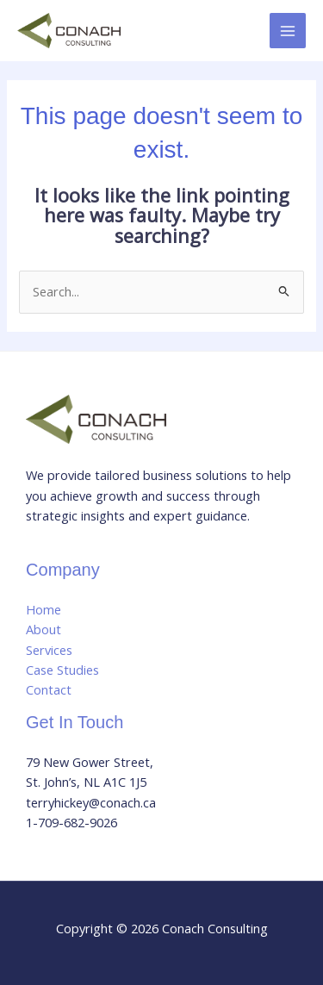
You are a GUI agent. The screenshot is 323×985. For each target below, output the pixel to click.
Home (43, 609)
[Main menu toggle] (288, 31)
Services (49, 649)
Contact (48, 689)
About (43, 629)
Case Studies (62, 669)
